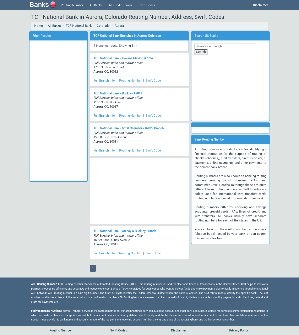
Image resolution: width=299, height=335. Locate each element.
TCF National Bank (79, 26)
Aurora (119, 26)
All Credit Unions (120, 5)
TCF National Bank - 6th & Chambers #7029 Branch (128, 128)
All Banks (96, 5)
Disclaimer (178, 330)
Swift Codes (146, 5)
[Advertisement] (58, 110)
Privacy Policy (239, 330)
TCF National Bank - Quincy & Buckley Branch (124, 231)
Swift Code (153, 80)
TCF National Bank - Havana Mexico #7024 (123, 58)
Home (38, 26)
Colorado (103, 26)
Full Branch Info (104, 80)
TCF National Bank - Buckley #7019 (117, 93)
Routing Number (72, 5)
